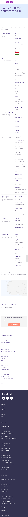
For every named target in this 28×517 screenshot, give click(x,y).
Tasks (2, 360)
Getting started (4, 340)
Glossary (3, 358)
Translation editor (5, 344)
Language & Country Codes (7, 378)
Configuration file (5, 374)
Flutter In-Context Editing (7, 347)
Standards (6, 23)
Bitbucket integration (6, 371)
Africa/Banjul (17, 132)
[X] (3, 398)
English (16, 176)
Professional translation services (9, 351)
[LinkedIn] (7, 398)
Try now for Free (14, 324)
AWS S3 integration (5, 365)
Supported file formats (6, 376)
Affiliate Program (5, 381)
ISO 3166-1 (12, 23)
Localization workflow (6, 342)
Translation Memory (5, 356)
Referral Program (5, 380)
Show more (17, 249)
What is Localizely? (5, 338)
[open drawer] (2, 1)
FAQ (2, 383)
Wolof (16, 180)
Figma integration (5, 363)
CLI (1, 372)
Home (2, 23)
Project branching (5, 349)
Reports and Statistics (6, 362)
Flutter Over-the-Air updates (7, 345)
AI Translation (4, 354)
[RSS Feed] (11, 398)
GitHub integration (5, 367)
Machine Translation (5, 353)
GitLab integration (5, 369)
